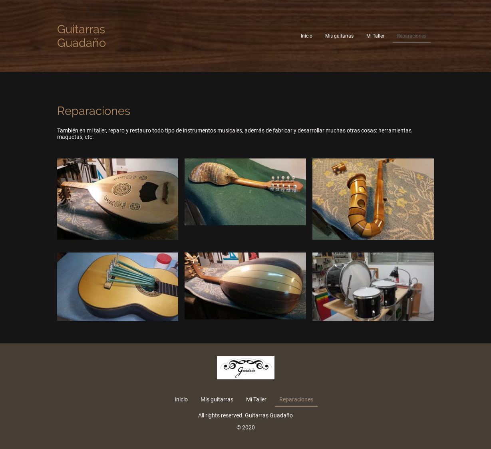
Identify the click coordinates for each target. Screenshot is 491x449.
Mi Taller (375, 36)
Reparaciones (411, 36)
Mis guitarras (339, 36)
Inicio (306, 36)
